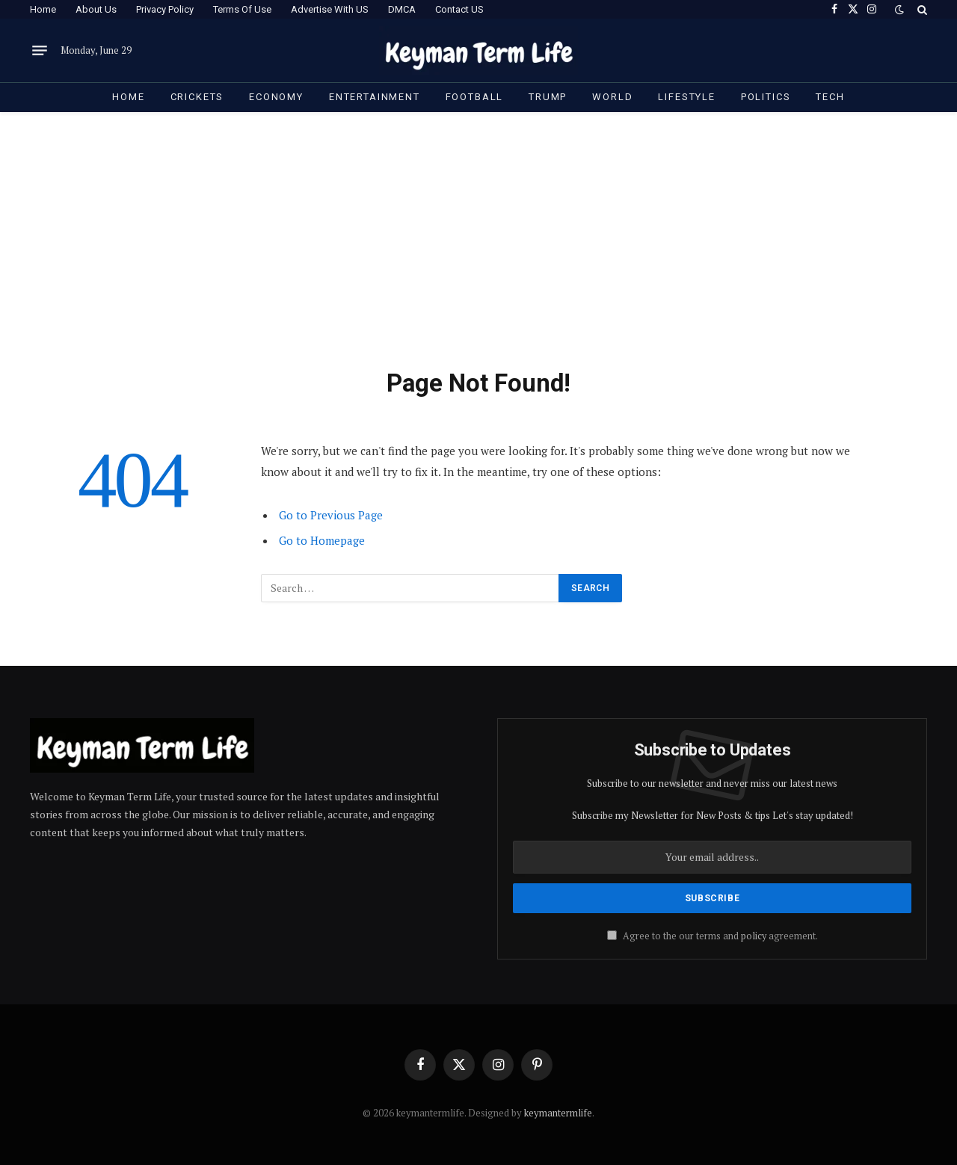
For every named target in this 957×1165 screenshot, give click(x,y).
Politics (766, 96)
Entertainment (374, 96)
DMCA (402, 9)
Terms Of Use (242, 9)
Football (475, 96)
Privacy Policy (165, 9)
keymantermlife (558, 1112)
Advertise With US (330, 9)
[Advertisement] (478, 255)
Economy (276, 96)
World (612, 96)
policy (753, 936)
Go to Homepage (322, 540)
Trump (548, 96)
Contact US (459, 9)
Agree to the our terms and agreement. (712, 936)
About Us (96, 9)
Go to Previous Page (331, 514)
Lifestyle (686, 96)
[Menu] (39, 51)
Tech (830, 96)
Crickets (197, 96)
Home (43, 9)
